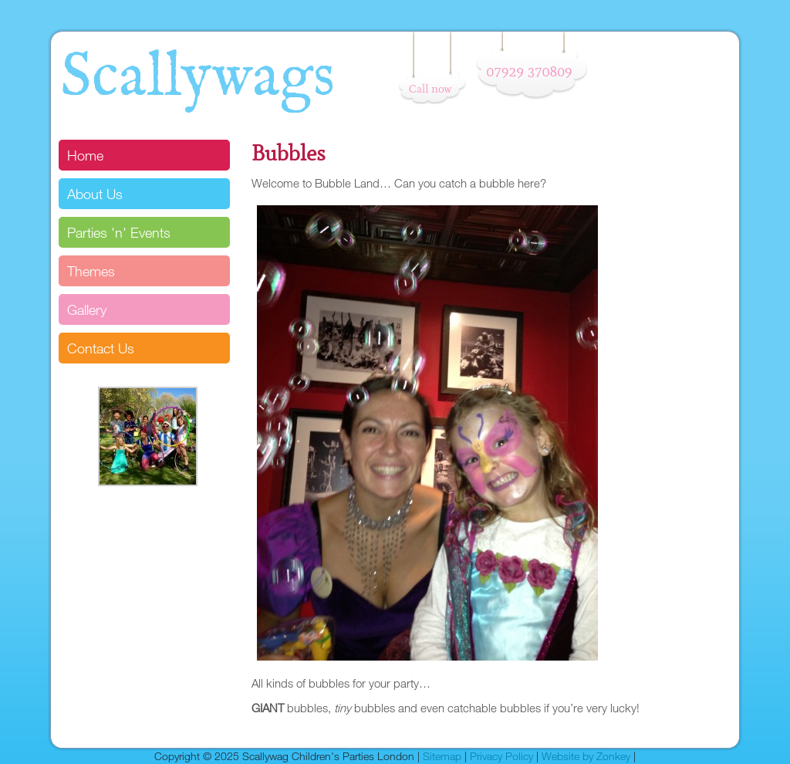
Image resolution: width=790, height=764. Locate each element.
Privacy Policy (501, 755)
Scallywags (197, 78)
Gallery (86, 309)
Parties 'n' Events (118, 232)
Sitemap (442, 755)
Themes (91, 270)
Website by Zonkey (586, 755)
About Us (95, 193)
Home (85, 155)
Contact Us (100, 348)
